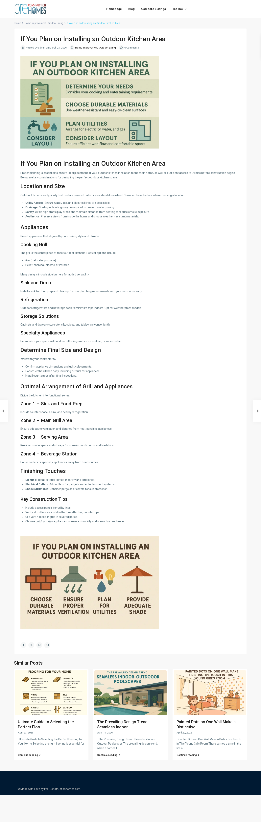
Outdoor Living (55, 23)
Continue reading (29, 754)
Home (17, 23)
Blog (131, 9)
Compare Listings (153, 9)
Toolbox (177, 9)
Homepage (114, 9)
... (19, 748)
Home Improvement (35, 23)
